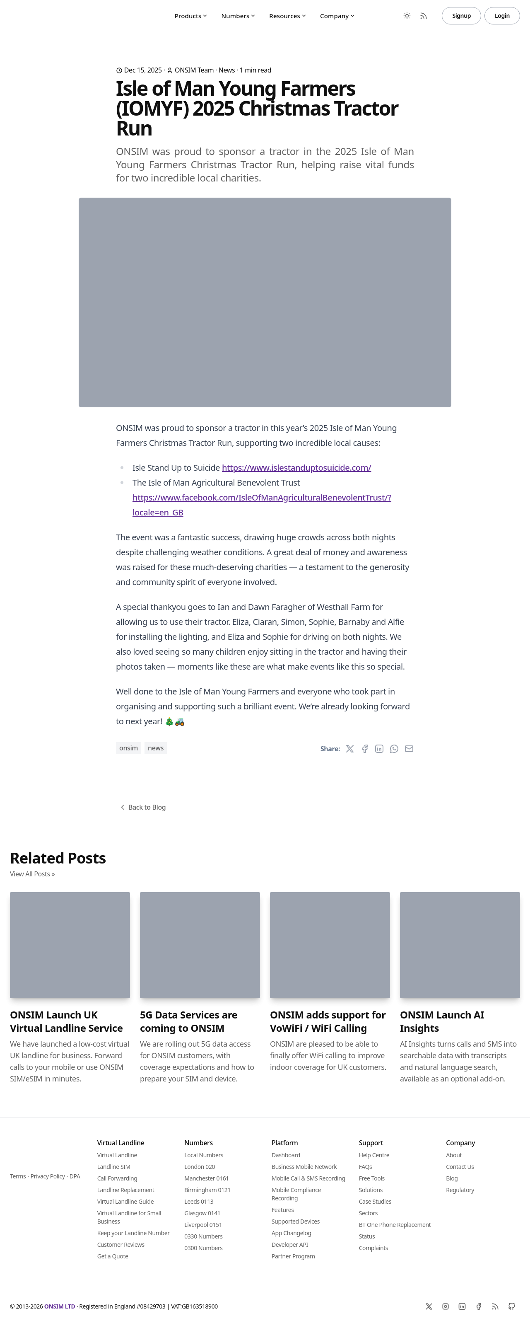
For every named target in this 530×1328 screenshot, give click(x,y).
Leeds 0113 (198, 1201)
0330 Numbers (203, 1236)
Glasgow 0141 (202, 1213)
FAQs (365, 1167)
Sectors (368, 1213)
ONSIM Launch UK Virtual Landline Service (66, 1021)
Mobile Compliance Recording (296, 1194)
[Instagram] (445, 1306)
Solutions (371, 1190)
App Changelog (291, 1233)
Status (367, 1236)
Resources (288, 16)
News (227, 70)
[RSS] (495, 1306)
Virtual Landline (117, 1155)
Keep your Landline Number (133, 1233)
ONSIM (128, 747)
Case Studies (375, 1201)
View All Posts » (32, 873)
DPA (75, 1176)
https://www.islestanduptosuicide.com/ (296, 467)
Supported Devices (296, 1221)
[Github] (512, 1306)
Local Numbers (203, 1155)
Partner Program (293, 1256)
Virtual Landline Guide (125, 1201)
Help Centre (374, 1155)
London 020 (199, 1167)
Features (283, 1210)
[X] (429, 1306)
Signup (461, 15)
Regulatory (460, 1190)
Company (337, 16)
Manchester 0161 (206, 1178)
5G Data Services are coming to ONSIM (188, 1021)
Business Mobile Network (304, 1167)
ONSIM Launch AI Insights (442, 1021)
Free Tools (372, 1178)
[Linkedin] (462, 1306)
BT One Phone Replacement (395, 1225)
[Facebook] (478, 1306)
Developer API (290, 1244)
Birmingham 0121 (207, 1190)
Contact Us (460, 1167)
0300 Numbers (203, 1248)
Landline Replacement (125, 1190)
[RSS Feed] (423, 15)
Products (191, 16)
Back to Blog (142, 807)
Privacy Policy (48, 1176)
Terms (18, 1176)
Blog (452, 1178)
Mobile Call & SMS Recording (308, 1178)
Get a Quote (112, 1256)
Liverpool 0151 (203, 1225)
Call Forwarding (117, 1178)
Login (502, 15)
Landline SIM (113, 1167)
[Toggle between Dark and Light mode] (407, 15)
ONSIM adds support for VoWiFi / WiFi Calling (328, 1021)
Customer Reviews (121, 1244)
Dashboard (286, 1155)
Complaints (373, 1248)
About (454, 1155)
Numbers (238, 16)
